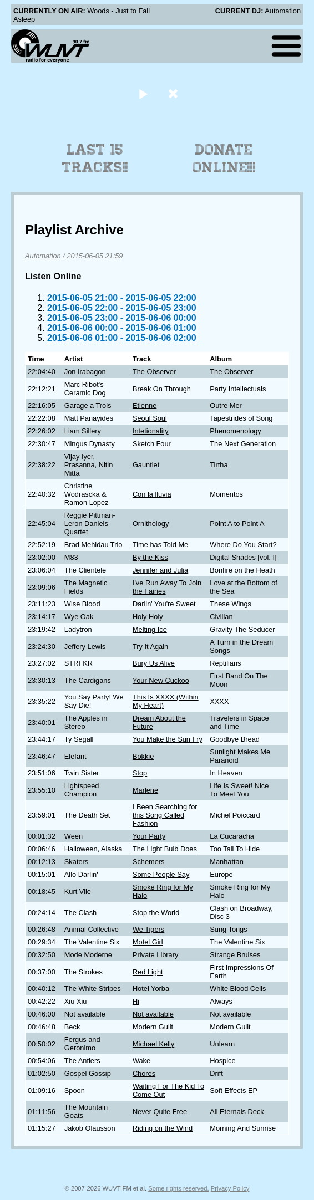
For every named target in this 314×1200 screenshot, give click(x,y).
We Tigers (148, 929)
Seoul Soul (150, 418)
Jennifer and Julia (160, 570)
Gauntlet (146, 465)
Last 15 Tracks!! (95, 158)
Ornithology (151, 523)
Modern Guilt (153, 1027)
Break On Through (162, 389)
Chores (144, 1073)
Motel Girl (148, 942)
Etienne (144, 405)
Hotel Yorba (151, 988)
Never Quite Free (160, 1111)
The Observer (154, 371)
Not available (153, 1014)
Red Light (148, 972)
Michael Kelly (153, 1044)
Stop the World (156, 912)
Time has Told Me (160, 544)
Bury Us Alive (154, 663)
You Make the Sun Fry (167, 739)
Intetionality (151, 431)
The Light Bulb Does (165, 849)
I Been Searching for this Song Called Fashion (165, 815)
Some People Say (161, 874)
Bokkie (143, 756)
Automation (43, 256)
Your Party (149, 836)
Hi (136, 1001)
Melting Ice (150, 629)
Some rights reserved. (178, 1188)
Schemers (149, 861)
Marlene (145, 790)
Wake (141, 1060)
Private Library (156, 955)
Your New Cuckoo (161, 680)
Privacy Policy (230, 1188)
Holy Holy (148, 616)
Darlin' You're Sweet (164, 604)
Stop (140, 773)
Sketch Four (152, 444)
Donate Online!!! (224, 158)
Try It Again (150, 646)
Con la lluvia (152, 494)
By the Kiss (150, 557)
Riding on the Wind (163, 1128)
